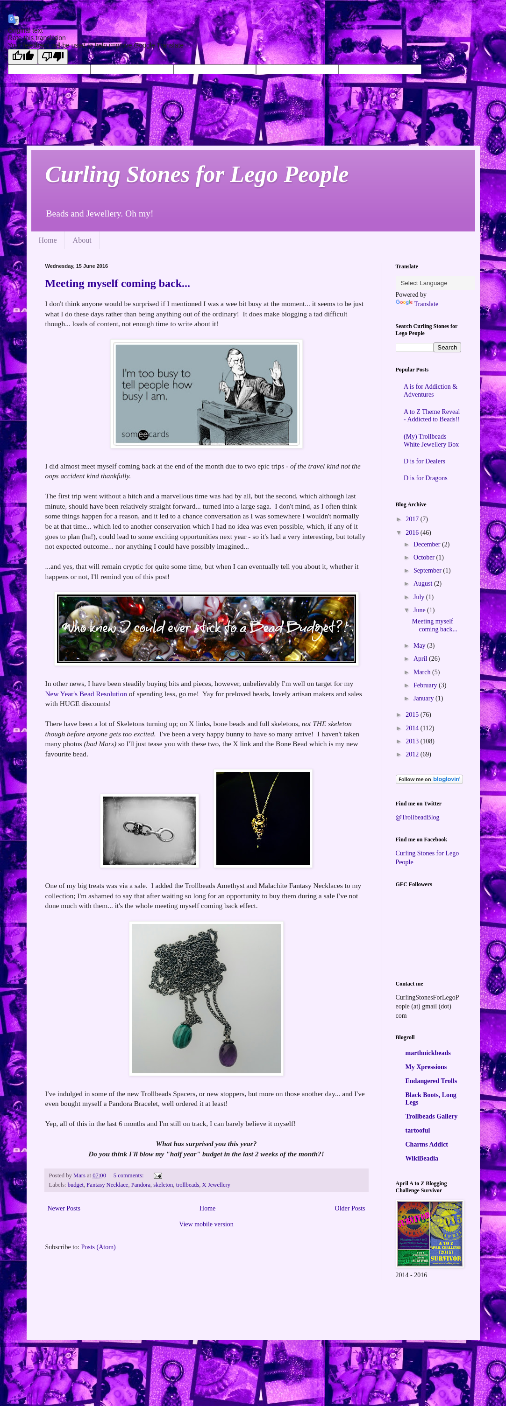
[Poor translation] (53, 56)
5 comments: (129, 1175)
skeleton (163, 1185)
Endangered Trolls (431, 1080)
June (420, 610)
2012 (413, 754)
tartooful (418, 1130)
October (424, 557)
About (82, 240)
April (421, 658)
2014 (413, 728)
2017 (413, 519)
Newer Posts (64, 1208)
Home (48, 240)
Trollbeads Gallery (432, 1116)
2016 (413, 532)
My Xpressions (426, 1066)
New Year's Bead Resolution (86, 694)
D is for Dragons (426, 478)
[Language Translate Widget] (442, 283)
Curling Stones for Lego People (197, 174)
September (428, 570)
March (422, 672)
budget (76, 1185)
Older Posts (350, 1208)
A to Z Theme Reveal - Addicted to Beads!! (432, 415)
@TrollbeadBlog (418, 817)
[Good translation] (23, 56)
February (426, 685)
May (420, 645)
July (419, 597)
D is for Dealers (424, 461)
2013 (413, 741)
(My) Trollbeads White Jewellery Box (431, 440)
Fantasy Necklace (107, 1185)
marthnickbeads (428, 1052)
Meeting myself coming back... (118, 283)
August (423, 583)
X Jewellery (216, 1185)
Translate (417, 304)
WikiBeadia (422, 1158)
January (424, 698)
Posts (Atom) (98, 1247)
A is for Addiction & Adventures (430, 390)
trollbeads (188, 1185)
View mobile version (206, 1224)
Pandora (140, 1185)
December (427, 544)
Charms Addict (427, 1144)
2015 (413, 714)
